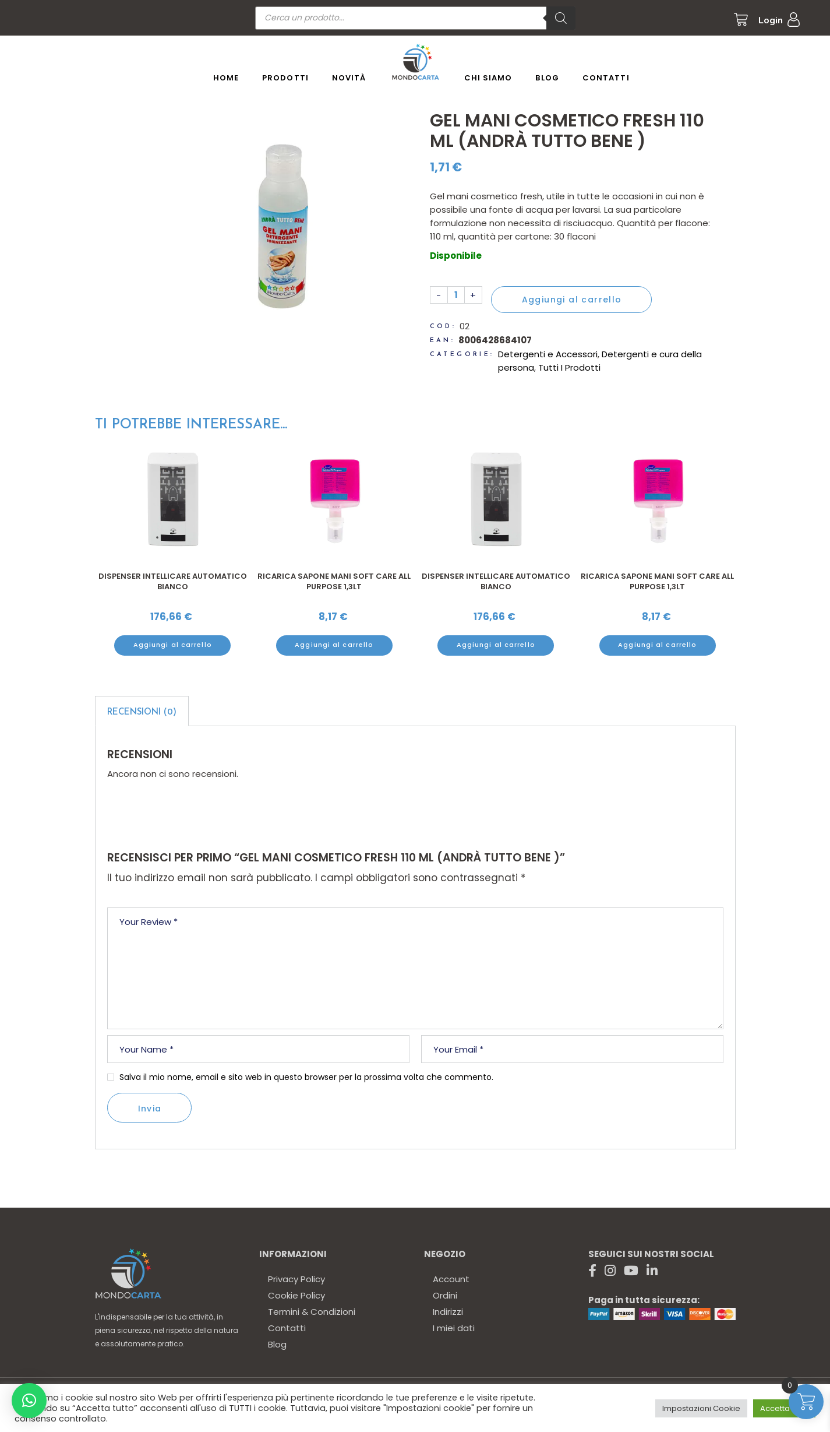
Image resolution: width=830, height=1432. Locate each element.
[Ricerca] (560, 18)
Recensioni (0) (141, 712)
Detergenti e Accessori (548, 354)
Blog (277, 1344)
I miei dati (454, 1328)
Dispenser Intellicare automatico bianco (172, 581)
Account (451, 1279)
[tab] (142, 711)
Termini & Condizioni (311, 1312)
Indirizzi (448, 1312)
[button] (29, 1400)
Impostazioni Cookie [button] (701, 1408)
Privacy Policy (296, 1279)
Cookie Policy (296, 1295)
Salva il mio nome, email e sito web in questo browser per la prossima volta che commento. (306, 1077)
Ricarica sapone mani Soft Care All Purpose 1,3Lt (334, 581)
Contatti (287, 1328)
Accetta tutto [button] (784, 1408)
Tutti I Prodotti (569, 367)
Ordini (445, 1295)
